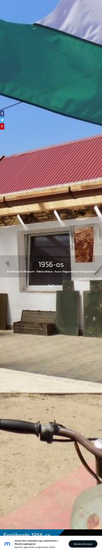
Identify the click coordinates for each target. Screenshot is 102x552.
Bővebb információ (83, 544)
